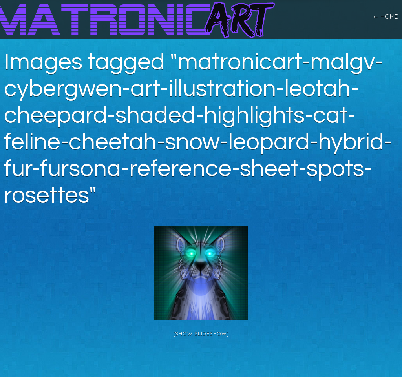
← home (385, 16)
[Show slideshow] (201, 333)
